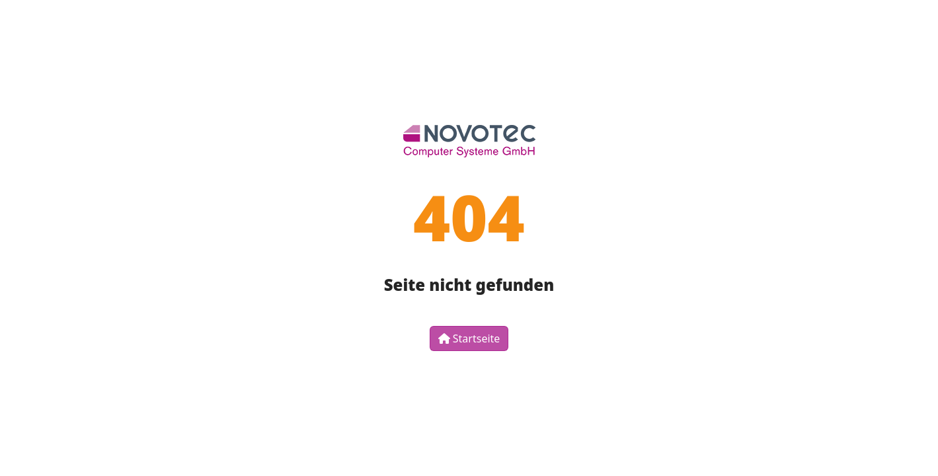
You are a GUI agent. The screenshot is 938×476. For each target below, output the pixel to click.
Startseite (469, 338)
